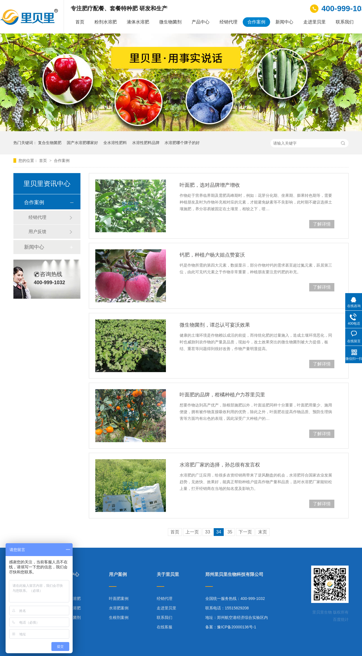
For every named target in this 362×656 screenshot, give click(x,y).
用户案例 (118, 574)
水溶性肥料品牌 (145, 142)
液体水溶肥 (138, 22)
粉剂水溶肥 (105, 22)
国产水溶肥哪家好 (82, 142)
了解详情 (322, 224)
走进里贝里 (314, 22)
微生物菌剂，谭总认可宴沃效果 (215, 325)
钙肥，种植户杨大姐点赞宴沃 (212, 255)
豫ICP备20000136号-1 (236, 627)
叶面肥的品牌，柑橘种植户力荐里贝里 (222, 395)
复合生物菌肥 (49, 142)
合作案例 (256, 22)
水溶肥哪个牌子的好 (182, 142)
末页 (262, 532)
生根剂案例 (118, 617)
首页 (79, 22)
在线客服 (164, 627)
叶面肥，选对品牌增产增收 (210, 185)
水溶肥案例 (118, 608)
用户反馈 (37, 231)
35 (229, 532)
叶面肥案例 (118, 598)
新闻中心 (284, 22)
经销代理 (228, 22)
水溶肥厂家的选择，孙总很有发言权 (220, 465)
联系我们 (345, 22)
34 (218, 532)
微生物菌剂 (170, 22)
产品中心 (200, 22)
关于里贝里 (168, 574)
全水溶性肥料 (115, 142)
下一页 (245, 532)
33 (207, 532)
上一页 (192, 532)
